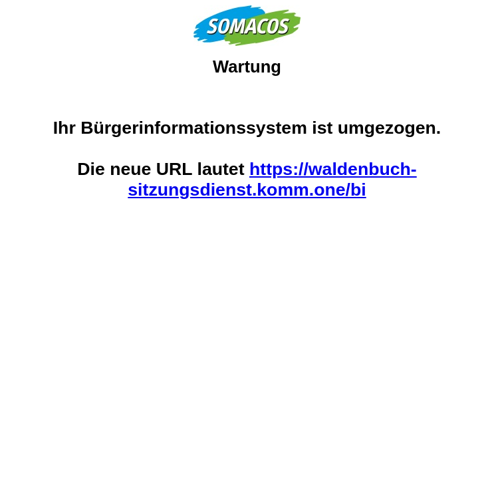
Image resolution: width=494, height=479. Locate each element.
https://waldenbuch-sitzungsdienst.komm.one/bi (272, 179)
